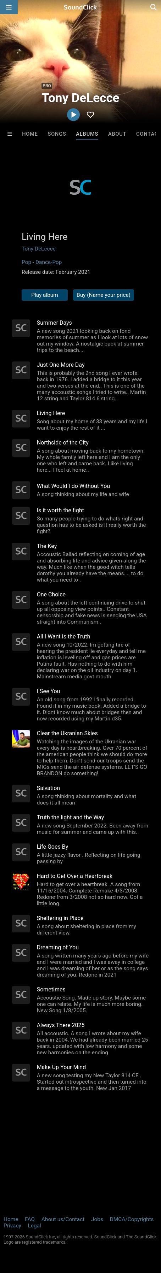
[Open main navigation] (9, 7)
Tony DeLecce (39, 249)
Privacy (12, 1225)
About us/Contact (62, 1219)
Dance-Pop (48, 262)
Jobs (97, 1219)
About (117, 134)
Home (30, 134)
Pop (26, 262)
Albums (87, 134)
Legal (34, 1225)
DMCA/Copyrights (132, 1219)
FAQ (30, 1219)
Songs (57, 134)
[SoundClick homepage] (80, 7)
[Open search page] (154, 7)
